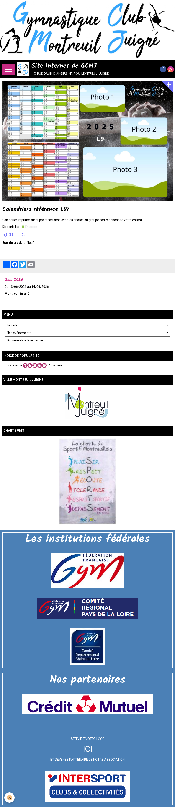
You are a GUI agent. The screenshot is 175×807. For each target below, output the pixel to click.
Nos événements (19, 333)
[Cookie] (10, 797)
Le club (12, 325)
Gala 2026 (14, 280)
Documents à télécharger (25, 340)
